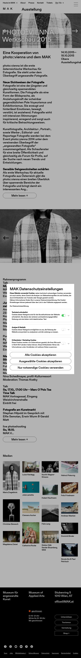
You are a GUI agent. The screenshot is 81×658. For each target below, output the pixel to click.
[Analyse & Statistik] (63, 329)
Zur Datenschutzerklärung (19, 306)
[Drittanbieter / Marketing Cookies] (63, 343)
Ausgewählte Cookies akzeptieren (40, 361)
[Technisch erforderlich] (63, 315)
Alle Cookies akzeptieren (40, 355)
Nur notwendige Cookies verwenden (40, 368)
